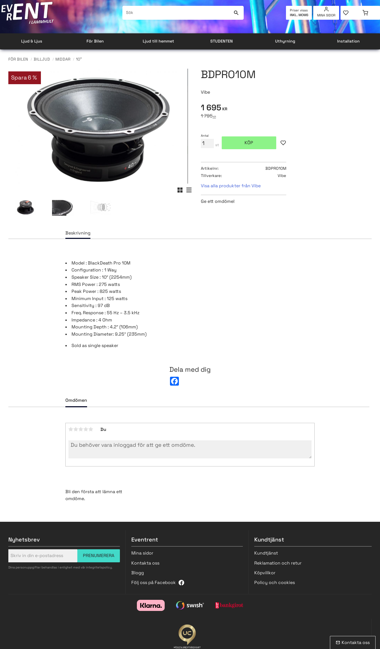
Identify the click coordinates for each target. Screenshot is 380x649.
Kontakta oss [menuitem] (145, 563)
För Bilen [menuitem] (95, 41)
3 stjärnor (80, 429)
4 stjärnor (85, 429)
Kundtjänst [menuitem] (266, 553)
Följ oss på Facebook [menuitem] (153, 582)
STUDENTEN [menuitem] (221, 41)
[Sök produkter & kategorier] (177, 12)
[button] (350, 13)
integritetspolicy (99, 567)
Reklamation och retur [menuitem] (278, 563)
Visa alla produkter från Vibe (231, 186)
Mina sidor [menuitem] (326, 15)
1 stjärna (70, 429)
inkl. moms (299, 15)
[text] (286, 108)
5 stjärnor (90, 429)
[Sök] (236, 12)
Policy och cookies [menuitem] (274, 582)
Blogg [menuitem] (137, 573)
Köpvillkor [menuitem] (264, 573)
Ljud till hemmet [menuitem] (158, 41)
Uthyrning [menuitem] (285, 41)
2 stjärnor (75, 429)
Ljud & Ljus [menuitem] (31, 41)
